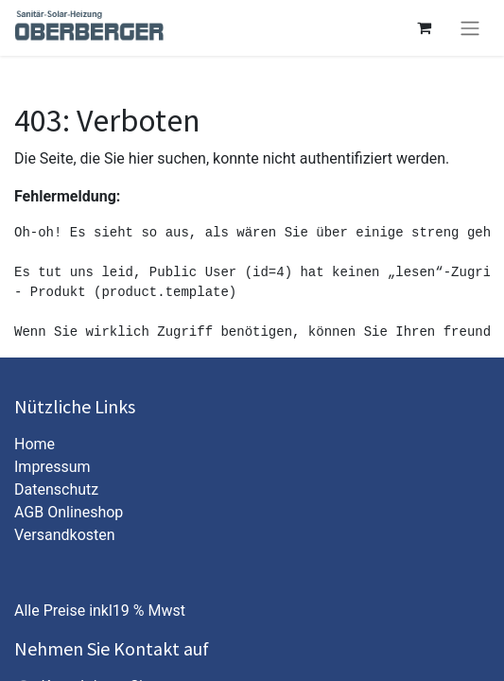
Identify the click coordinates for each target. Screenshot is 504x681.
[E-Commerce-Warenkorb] (424, 27)
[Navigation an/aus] (470, 28)
